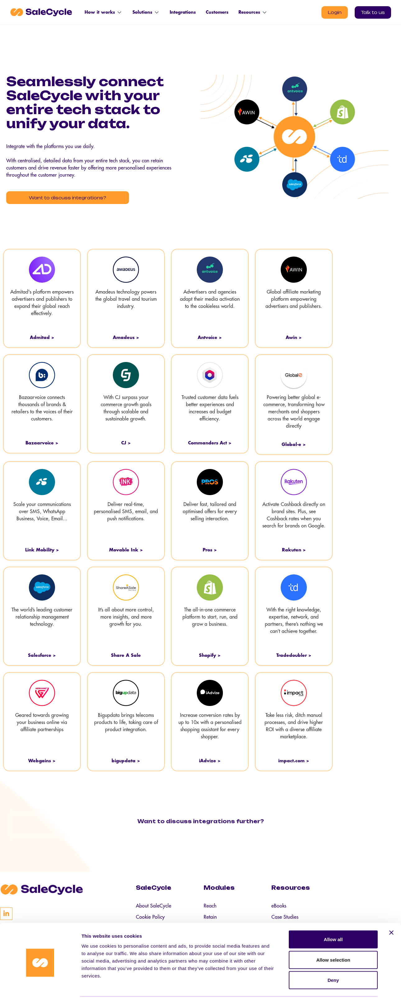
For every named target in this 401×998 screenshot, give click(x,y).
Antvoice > (210, 336)
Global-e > (294, 443)
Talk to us (373, 12)
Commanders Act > (210, 441)
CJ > (126, 441)
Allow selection (333, 937)
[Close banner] (391, 909)
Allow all (333, 916)
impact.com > (293, 759)
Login (335, 12)
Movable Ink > (126, 548)
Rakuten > (294, 548)
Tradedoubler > (293, 654)
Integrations (183, 12)
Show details (326, 985)
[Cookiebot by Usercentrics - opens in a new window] (40, 986)
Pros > (210, 548)
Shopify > (210, 654)
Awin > (294, 336)
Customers (217, 12)
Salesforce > (42, 654)
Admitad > (42, 336)
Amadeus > (126, 336)
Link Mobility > (42, 548)
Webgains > (42, 759)
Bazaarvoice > (41, 441)
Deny (333, 957)
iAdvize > (210, 759)
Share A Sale (126, 654)
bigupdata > (126, 759)
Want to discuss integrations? (60, 197)
